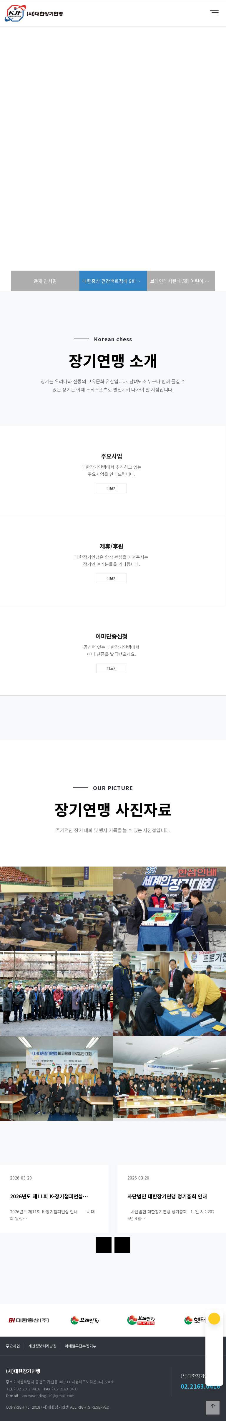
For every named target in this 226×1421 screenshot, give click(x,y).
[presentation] (104, 1245)
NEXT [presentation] (206, 167)
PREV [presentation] (19, 167)
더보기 (111, 488)
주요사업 (13, 1346)
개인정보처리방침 (42, 1346)
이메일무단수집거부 (81, 1346)
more (113, 203)
